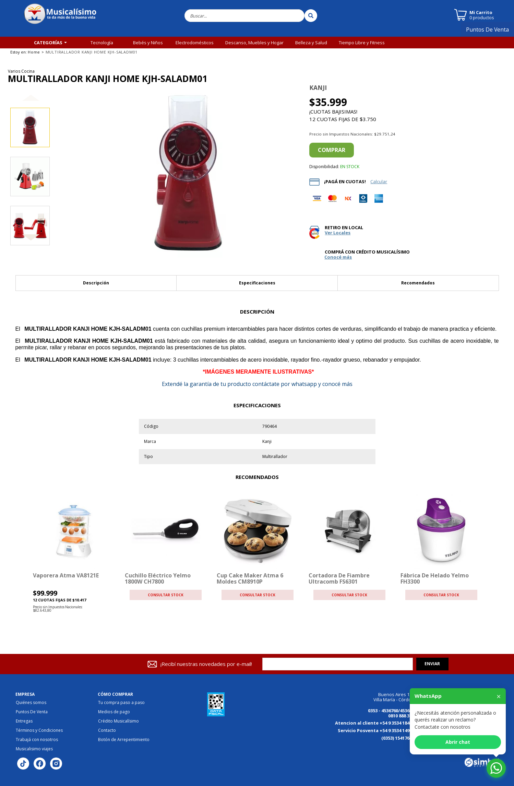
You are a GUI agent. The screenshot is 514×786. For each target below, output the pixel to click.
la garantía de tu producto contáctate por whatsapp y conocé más (257, 384)
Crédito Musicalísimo (118, 721)
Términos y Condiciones (39, 730)
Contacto (107, 730)
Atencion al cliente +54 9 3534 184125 (376, 723)
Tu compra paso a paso (121, 702)
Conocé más (338, 257)
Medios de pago (114, 711)
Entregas (24, 721)
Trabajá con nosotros (37, 739)
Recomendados (418, 283)
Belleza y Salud (311, 42)
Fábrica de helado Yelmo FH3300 (435, 578)
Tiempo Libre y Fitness (362, 42)
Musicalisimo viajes (34, 749)
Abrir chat (457, 742)
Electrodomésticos (195, 42)
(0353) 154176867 (399, 738)
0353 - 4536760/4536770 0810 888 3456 (392, 713)
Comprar (331, 150)
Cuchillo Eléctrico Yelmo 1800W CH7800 (158, 578)
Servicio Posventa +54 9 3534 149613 (377, 730)
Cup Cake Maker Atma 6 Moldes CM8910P (250, 578)
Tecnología (102, 42)
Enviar (432, 664)
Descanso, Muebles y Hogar (254, 42)
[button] (30, 103)
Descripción (96, 283)
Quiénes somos (31, 702)
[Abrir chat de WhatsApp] (496, 768)
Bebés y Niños (148, 42)
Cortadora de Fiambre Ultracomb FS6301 (339, 578)
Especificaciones (257, 283)
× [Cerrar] (499, 696)
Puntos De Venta (490, 32)
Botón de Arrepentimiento (124, 739)
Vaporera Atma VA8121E (66, 575)
